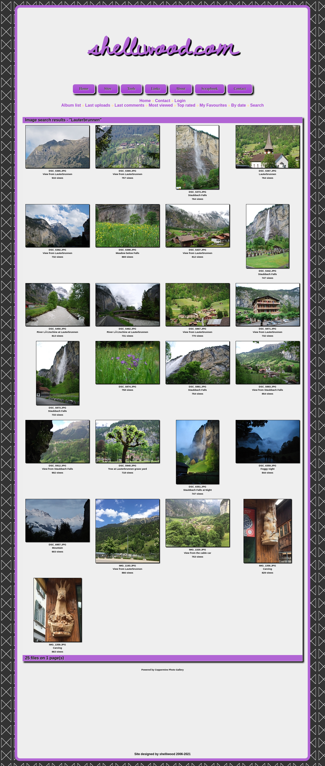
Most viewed (161, 105)
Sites (107, 89)
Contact (240, 89)
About (180, 89)
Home (83, 89)
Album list (71, 105)
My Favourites (213, 105)
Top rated (186, 105)
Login (180, 101)
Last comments (129, 105)
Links (155, 89)
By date (238, 105)
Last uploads (97, 105)
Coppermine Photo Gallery (169, 670)
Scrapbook (209, 89)
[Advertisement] (162, 709)
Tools (131, 89)
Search (257, 105)
